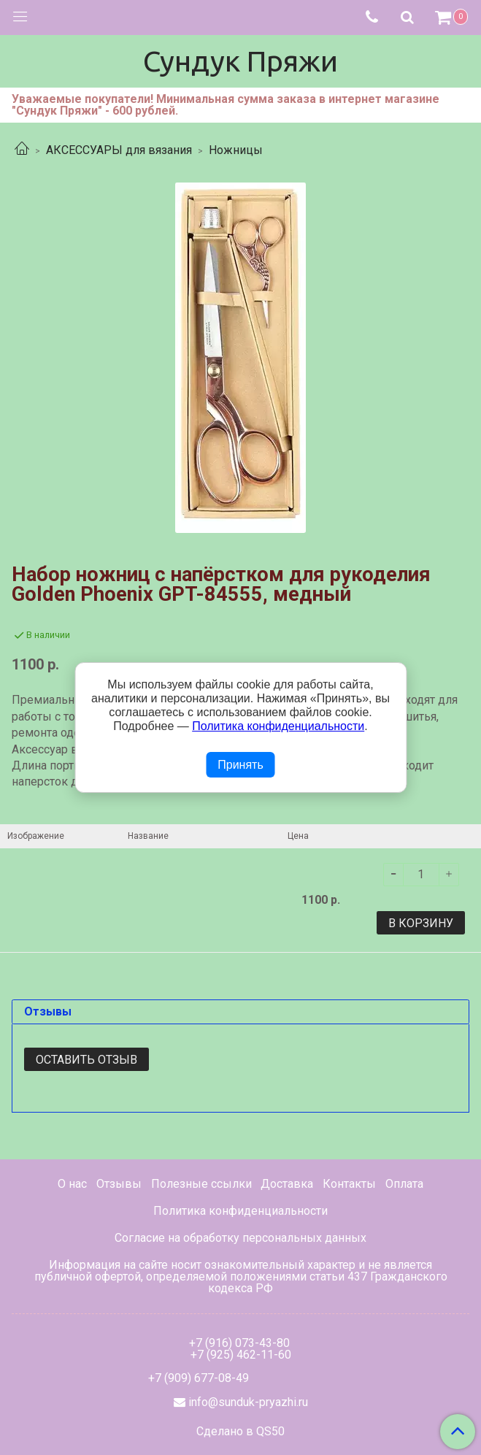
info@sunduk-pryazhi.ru (248, 1402)
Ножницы (236, 150)
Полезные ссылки (201, 1184)
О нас (72, 1184)
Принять (240, 765)
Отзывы (119, 1184)
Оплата (404, 1184)
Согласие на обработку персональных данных (240, 1238)
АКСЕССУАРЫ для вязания (119, 150)
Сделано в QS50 (240, 1431)
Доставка (287, 1184)
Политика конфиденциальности (240, 1211)
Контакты (349, 1184)
